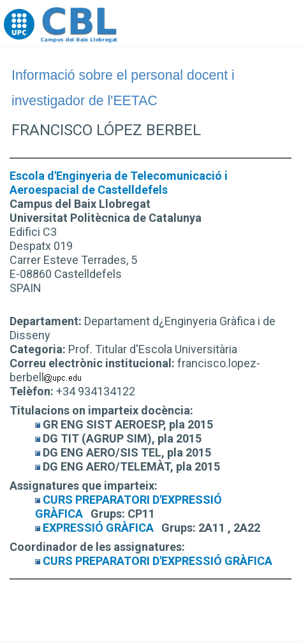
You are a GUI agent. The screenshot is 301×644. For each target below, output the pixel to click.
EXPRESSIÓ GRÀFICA (98, 527)
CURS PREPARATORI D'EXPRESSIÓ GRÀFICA (157, 560)
